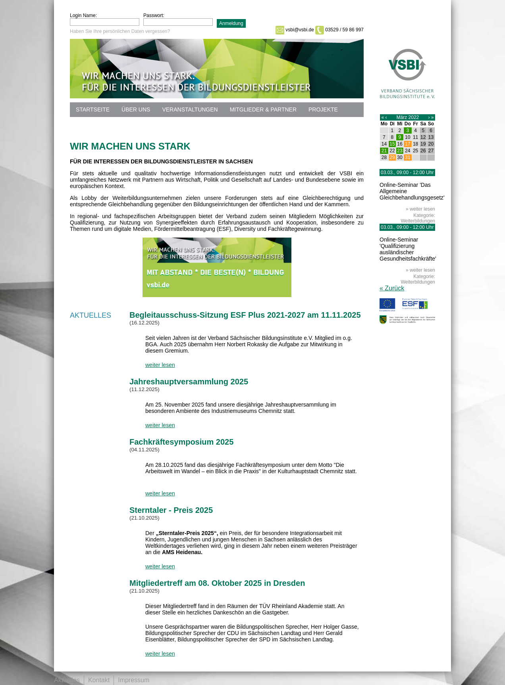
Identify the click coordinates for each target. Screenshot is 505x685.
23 (399, 151)
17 (407, 144)
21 (384, 151)
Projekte (323, 109)
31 (407, 157)
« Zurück (392, 288)
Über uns (135, 109)
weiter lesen (160, 365)
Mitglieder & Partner (263, 109)
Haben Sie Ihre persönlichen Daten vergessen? (120, 31)
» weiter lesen (420, 209)
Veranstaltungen (190, 109)
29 (392, 157)
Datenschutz (96, 124)
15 (392, 144)
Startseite (93, 109)
